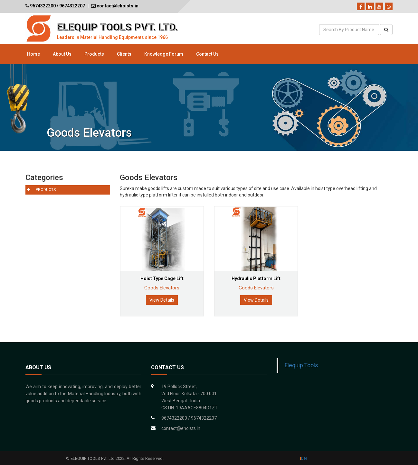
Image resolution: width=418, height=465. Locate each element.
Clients (124, 54)
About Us (62, 54)
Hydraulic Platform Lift (256, 278)
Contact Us (207, 54)
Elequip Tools (301, 365)
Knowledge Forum (163, 54)
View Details (161, 300)
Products (94, 54)
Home (33, 54)
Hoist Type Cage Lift (162, 278)
